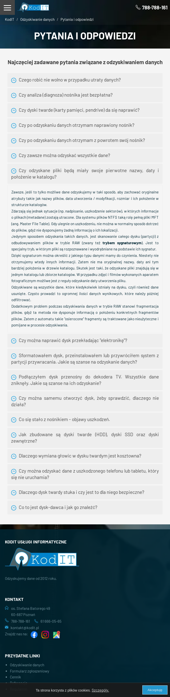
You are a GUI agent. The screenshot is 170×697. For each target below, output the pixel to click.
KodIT (9, 19)
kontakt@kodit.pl (25, 627)
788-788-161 (20, 621)
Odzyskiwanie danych (37, 19)
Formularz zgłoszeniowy (29, 671)
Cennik (15, 677)
